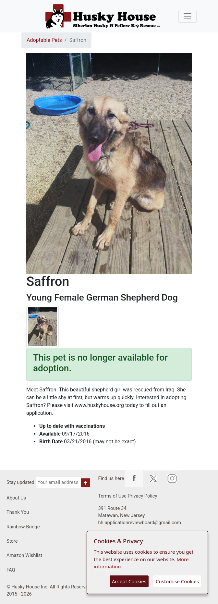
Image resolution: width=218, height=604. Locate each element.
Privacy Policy (142, 496)
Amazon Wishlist (24, 555)
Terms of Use (112, 496)
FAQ (10, 570)
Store (12, 541)
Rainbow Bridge (23, 527)
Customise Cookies (177, 581)
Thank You (17, 512)
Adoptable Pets (44, 40)
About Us (16, 498)
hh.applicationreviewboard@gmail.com (139, 522)
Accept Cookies (129, 581)
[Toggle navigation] (187, 16)
